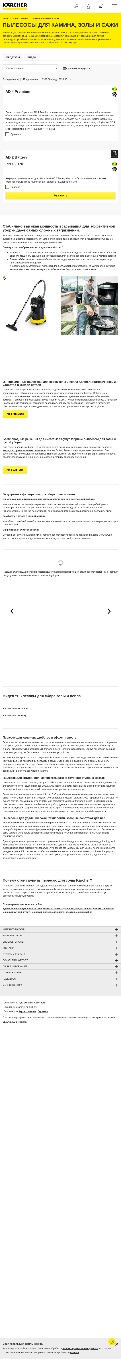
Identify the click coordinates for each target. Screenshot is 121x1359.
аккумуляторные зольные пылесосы (24, 449)
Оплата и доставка (35, 1002)
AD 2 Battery (16, 157)
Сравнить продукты (76, 68)
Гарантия (43, 1010)
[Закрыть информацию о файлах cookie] (116, 1344)
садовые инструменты (88, 907)
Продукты (13, 57)
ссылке (74, 1352)
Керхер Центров (27, 1010)
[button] (11, 610)
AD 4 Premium (17, 92)
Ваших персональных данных (80, 1348)
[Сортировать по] (30, 68)
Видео (31, 57)
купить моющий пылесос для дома (43, 911)
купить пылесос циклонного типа (22, 907)
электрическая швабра (79, 911)
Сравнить (16, 134)
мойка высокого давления (58, 907)
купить (60, 195)
